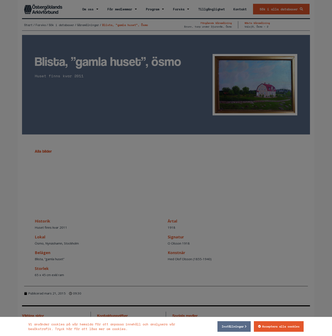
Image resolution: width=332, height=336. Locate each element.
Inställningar (233, 326)
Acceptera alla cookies (280, 326)
